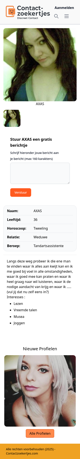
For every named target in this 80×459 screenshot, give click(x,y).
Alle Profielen (40, 433)
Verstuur (21, 192)
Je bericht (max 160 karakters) (31, 159)
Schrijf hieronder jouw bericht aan (34, 153)
